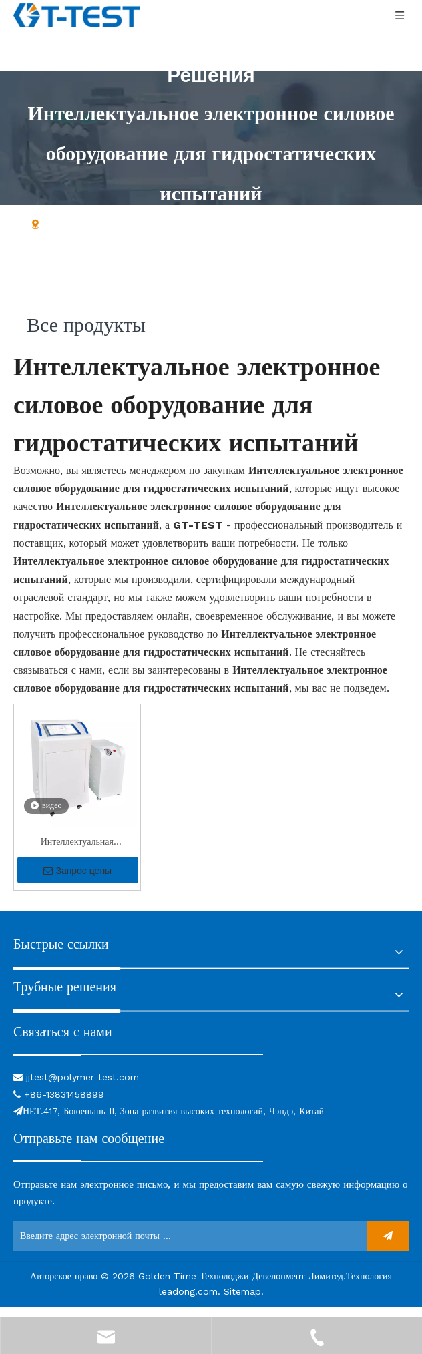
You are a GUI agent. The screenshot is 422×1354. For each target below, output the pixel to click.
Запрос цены (77, 880)
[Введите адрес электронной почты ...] (187, 1246)
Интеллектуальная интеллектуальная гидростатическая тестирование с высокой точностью (77, 853)
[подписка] (388, 1246)
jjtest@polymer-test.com (82, 1087)
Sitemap (242, 1301)
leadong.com (188, 1301)
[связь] (138, 1063)
